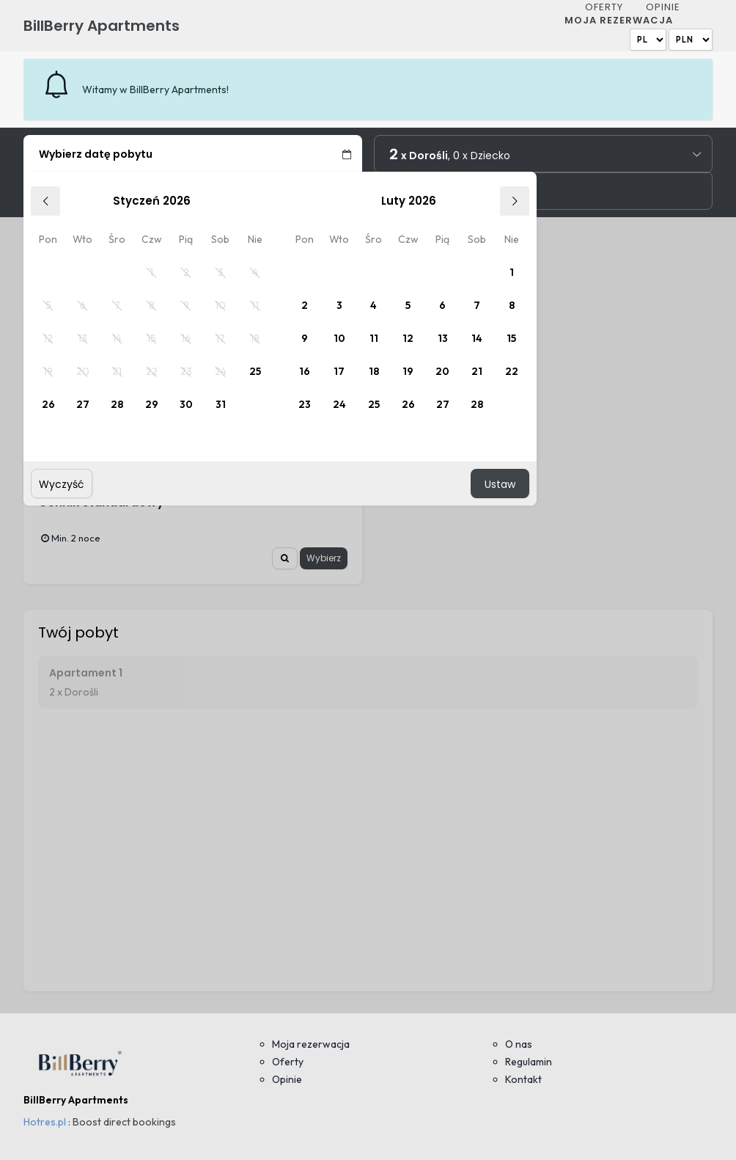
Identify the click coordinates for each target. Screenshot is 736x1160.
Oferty (604, 7)
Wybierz (323, 558)
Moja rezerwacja (618, 20)
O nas (518, 1044)
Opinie (663, 7)
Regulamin (528, 1061)
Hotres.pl (44, 1121)
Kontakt (523, 1079)
